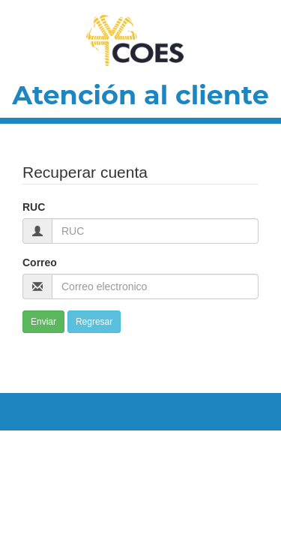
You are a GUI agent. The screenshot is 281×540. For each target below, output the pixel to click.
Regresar (94, 321)
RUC (33, 207)
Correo (39, 262)
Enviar (43, 321)
